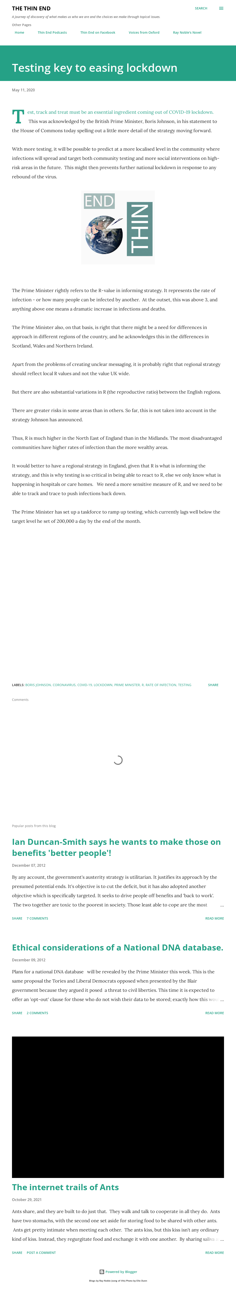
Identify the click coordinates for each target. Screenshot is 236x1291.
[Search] (201, 8)
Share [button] (213, 685)
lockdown (103, 685)
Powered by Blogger (118, 1272)
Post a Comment (41, 1252)
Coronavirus (64, 685)
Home (16, 32)
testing (184, 685)
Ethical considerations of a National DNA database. (117, 947)
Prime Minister (127, 685)
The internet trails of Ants (65, 1187)
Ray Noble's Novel (184, 32)
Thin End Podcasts (49, 32)
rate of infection (161, 685)
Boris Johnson (38, 685)
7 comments (37, 918)
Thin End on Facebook (95, 32)
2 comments (37, 1013)
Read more (214, 918)
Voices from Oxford (141, 32)
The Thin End (31, 8)
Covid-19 (84, 685)
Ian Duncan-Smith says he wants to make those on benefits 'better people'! (116, 847)
